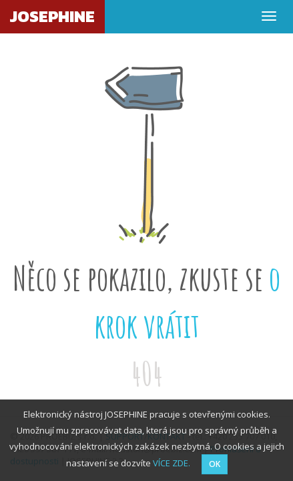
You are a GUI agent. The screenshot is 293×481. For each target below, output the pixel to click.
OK (214, 464)
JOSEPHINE (52, 16)
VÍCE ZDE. (171, 463)
